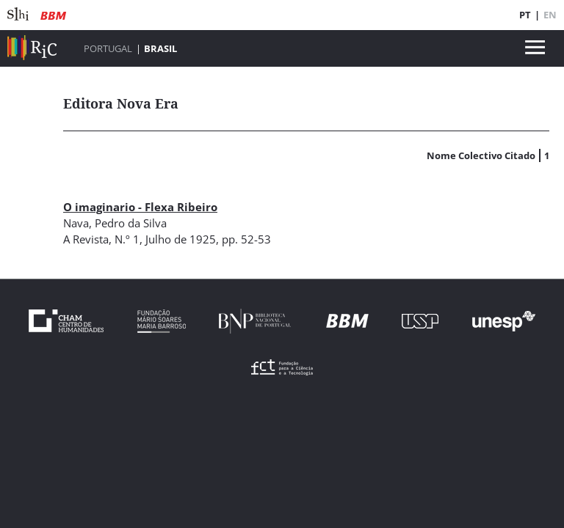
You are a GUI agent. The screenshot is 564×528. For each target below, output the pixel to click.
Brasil (160, 48)
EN (550, 14)
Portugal (108, 48)
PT (525, 14)
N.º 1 (127, 239)
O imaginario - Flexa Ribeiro (140, 206)
